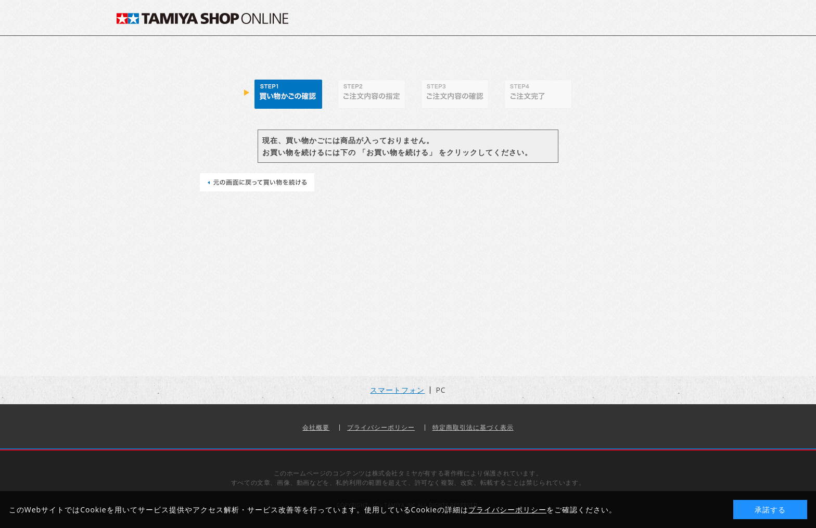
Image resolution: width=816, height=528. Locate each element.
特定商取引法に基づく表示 (473, 427)
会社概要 (315, 427)
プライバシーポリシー (381, 427)
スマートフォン (397, 390)
